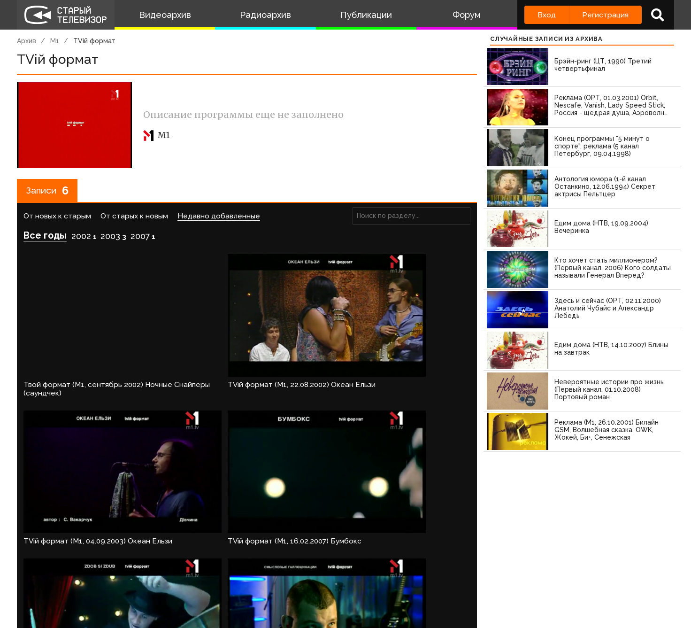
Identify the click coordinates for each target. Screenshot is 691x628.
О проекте (38, 583)
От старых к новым (134, 216)
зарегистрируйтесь (116, 555)
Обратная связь (209, 583)
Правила (153, 583)
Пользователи (278, 583)
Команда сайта (98, 583)
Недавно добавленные (218, 216)
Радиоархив (265, 15)
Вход (546, 14)
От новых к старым (57, 216)
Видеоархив (165, 15)
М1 (54, 41)
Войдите (44, 555)
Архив (26, 41)
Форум (467, 15)
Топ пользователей (355, 583)
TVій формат (94, 41)
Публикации (366, 15)
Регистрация (605, 14)
